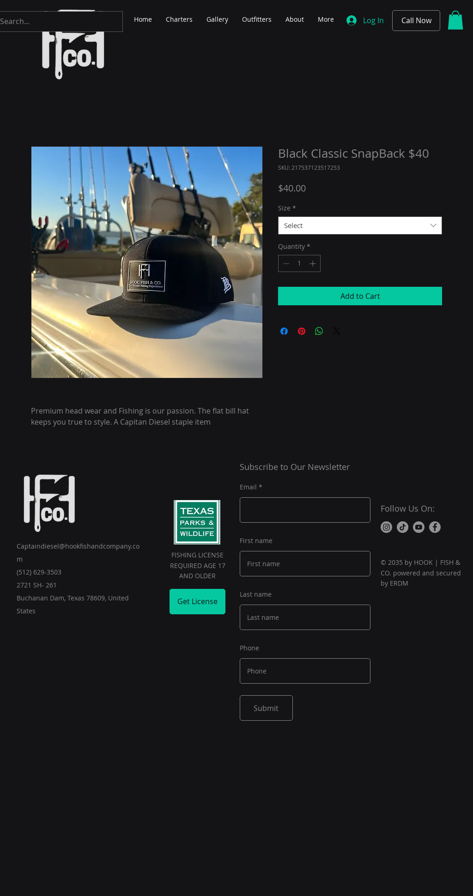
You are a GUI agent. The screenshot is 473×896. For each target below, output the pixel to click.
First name (256, 541)
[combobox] (360, 225)
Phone (249, 648)
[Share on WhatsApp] (319, 331)
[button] (455, 20)
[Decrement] (285, 263)
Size (287, 208)
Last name (256, 594)
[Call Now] (416, 20)
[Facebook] (435, 527)
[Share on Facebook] (284, 331)
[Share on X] (336, 331)
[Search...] (51, 21)
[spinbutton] (299, 263)
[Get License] (197, 601)
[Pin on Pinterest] (301, 331)
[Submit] (266, 708)
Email (248, 487)
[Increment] (313, 263)
